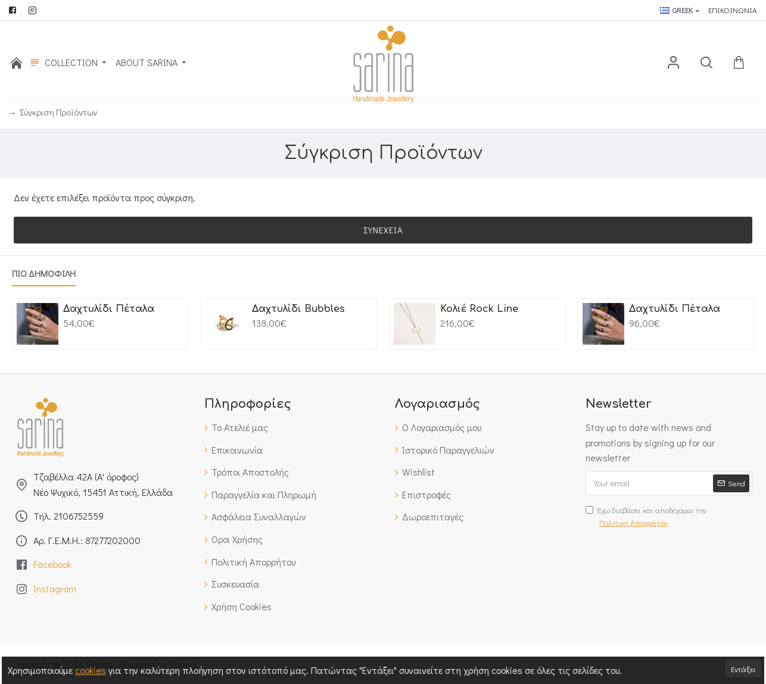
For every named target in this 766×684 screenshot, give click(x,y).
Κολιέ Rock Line (479, 309)
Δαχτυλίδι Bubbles (298, 309)
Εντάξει (743, 669)
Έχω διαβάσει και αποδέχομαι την (646, 517)
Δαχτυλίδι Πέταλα (108, 309)
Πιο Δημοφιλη (44, 273)
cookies (90, 670)
